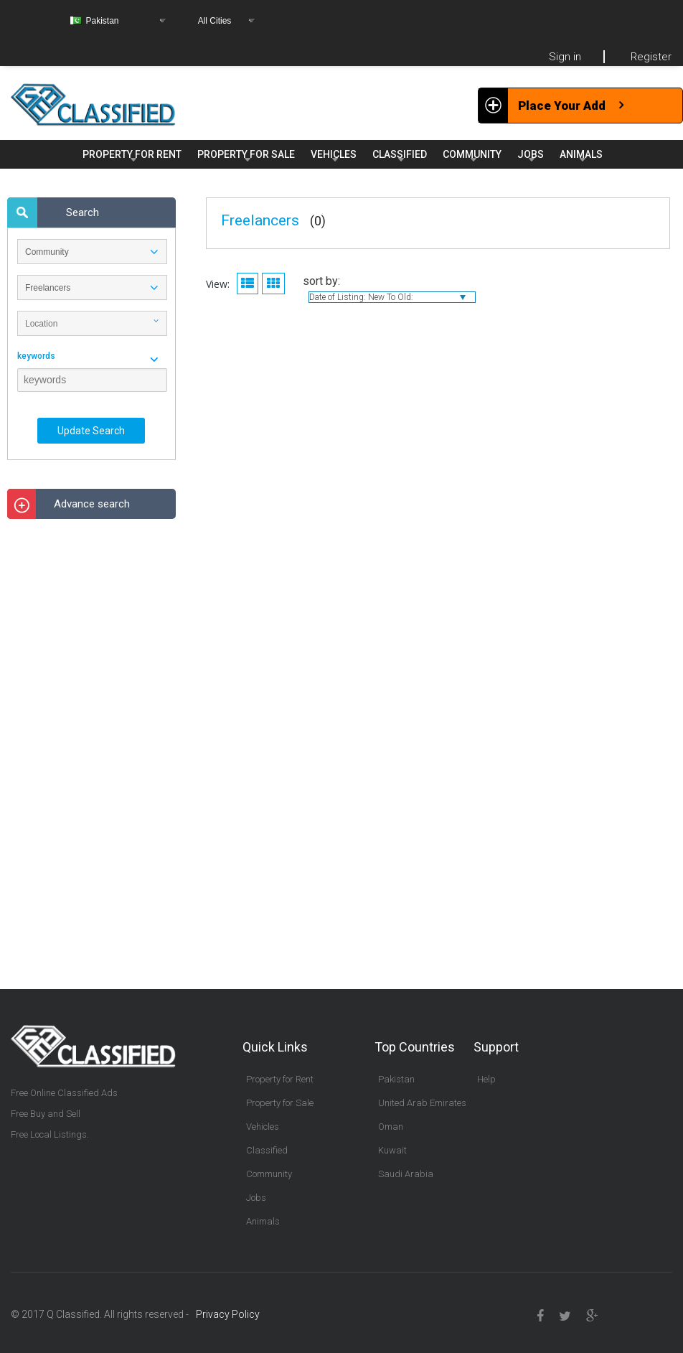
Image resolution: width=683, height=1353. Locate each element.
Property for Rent (280, 1079)
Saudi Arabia (405, 1174)
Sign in (565, 56)
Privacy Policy (228, 1314)
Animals (263, 1221)
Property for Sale (280, 1102)
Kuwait (392, 1150)
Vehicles (262, 1126)
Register (651, 56)
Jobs (256, 1197)
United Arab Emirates (422, 1102)
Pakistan (396, 1079)
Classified (267, 1150)
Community (269, 1174)
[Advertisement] (91, 745)
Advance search (92, 503)
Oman (390, 1126)
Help (486, 1079)
